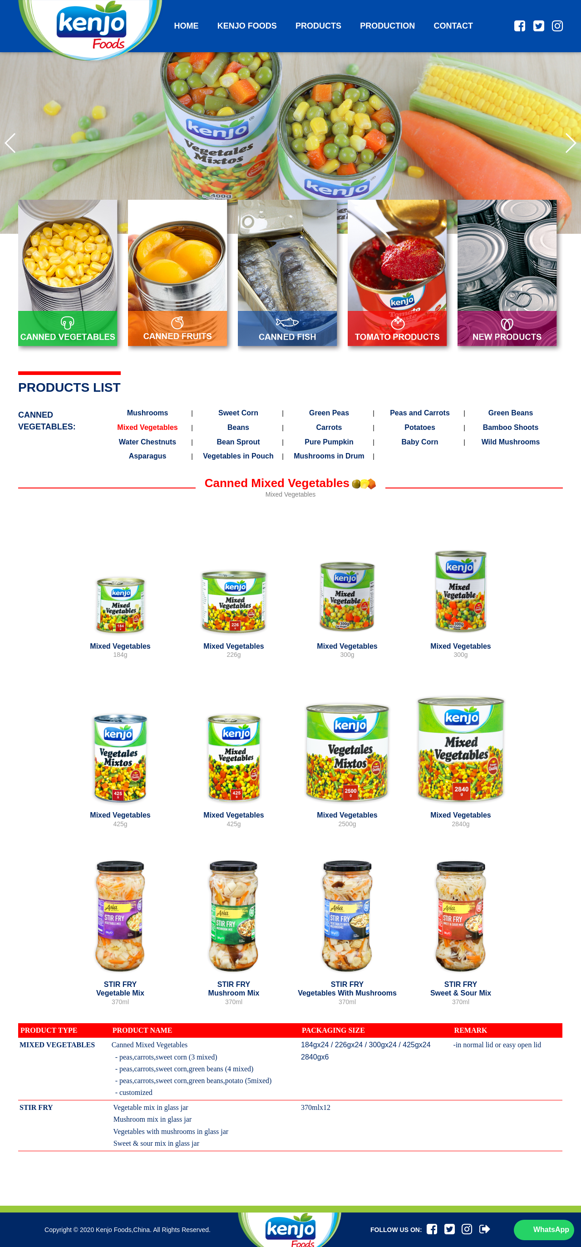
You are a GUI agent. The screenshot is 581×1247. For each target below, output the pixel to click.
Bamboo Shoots (511, 427)
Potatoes (419, 427)
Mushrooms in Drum (329, 456)
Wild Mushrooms (511, 442)
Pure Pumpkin (329, 442)
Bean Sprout (238, 442)
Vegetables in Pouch (238, 456)
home (186, 25)
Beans (238, 427)
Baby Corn (420, 442)
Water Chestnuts (148, 442)
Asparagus (148, 456)
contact (453, 25)
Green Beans (510, 413)
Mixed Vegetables (147, 427)
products (318, 25)
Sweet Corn (238, 413)
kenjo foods (247, 25)
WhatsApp (551, 1229)
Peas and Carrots (420, 413)
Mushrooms (147, 413)
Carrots (329, 427)
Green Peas (329, 413)
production (387, 25)
